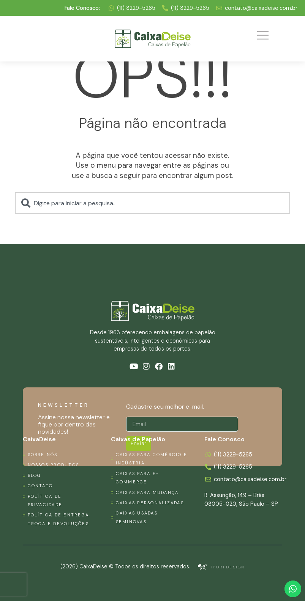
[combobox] (152, 203)
